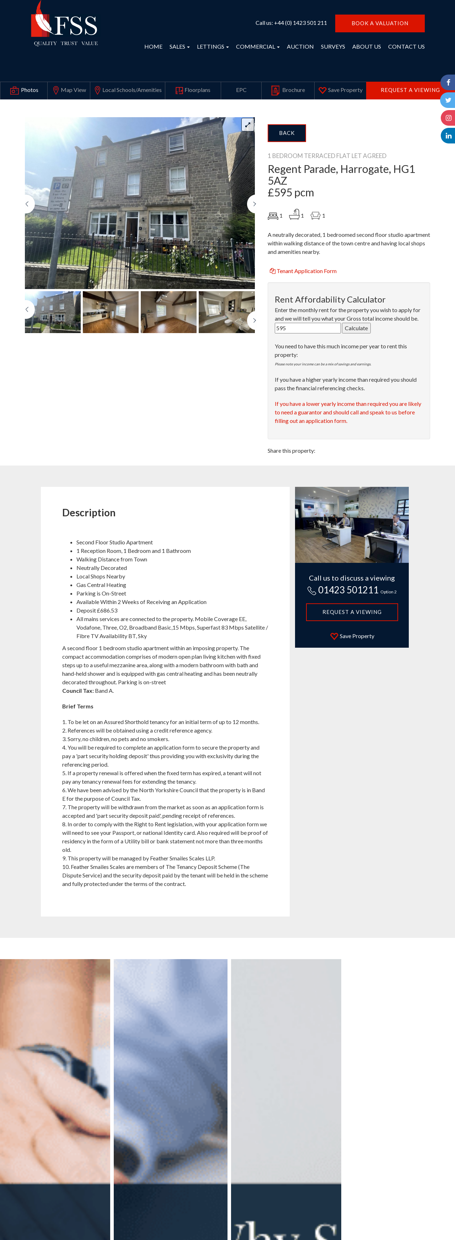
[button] (30, 242)
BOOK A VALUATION (380, 23)
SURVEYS (333, 46)
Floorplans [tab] (192, 90)
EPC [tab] (241, 89)
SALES (180, 46)
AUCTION (300, 46)
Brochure (288, 91)
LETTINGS (213, 46)
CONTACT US (406, 46)
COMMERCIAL (258, 46)
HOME (153, 46)
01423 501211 (352, 589)
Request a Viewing (410, 90)
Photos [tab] (23, 90)
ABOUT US (366, 46)
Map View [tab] (69, 90)
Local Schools (127, 90)
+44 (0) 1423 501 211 (300, 22)
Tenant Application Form (303, 270)
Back (287, 133)
